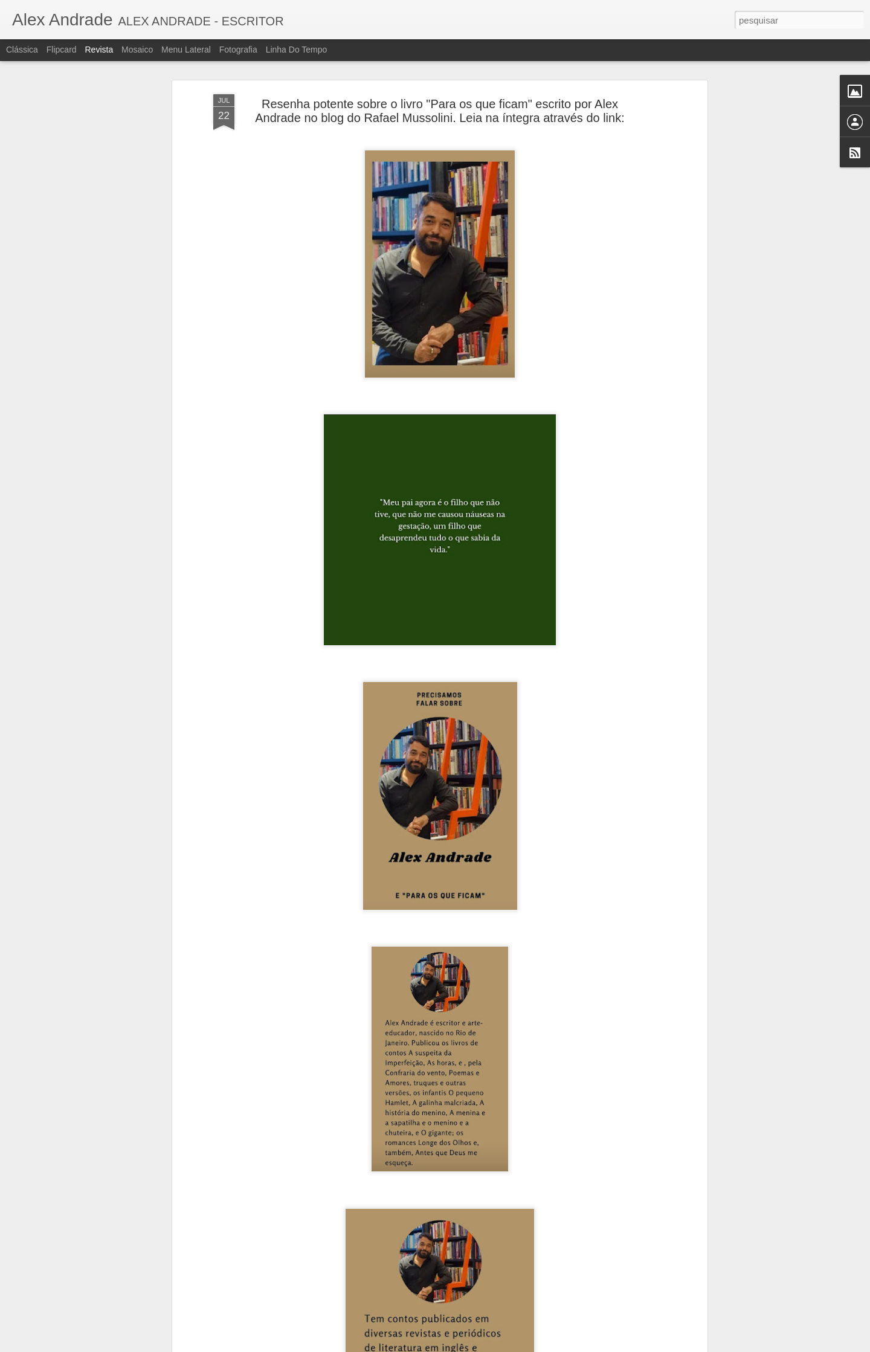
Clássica (22, 49)
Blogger (483, 1345)
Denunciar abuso (523, 1345)
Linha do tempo (296, 49)
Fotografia (238, 49)
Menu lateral (186, 49)
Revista (99, 49)
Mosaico (137, 49)
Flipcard (62, 49)
